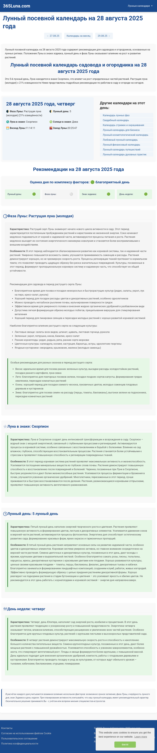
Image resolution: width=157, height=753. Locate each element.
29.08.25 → (104, 35)
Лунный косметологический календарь (125, 134)
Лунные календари (139, 5)
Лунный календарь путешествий (121, 149)
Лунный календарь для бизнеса (121, 130)
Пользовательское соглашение (19, 738)
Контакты (6, 728)
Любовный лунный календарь (120, 139)
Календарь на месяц (78, 35)
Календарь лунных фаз (116, 115)
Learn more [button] (140, 736)
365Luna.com (16, 6)
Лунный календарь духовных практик (124, 154)
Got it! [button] (125, 744)
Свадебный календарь (116, 120)
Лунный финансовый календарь (121, 144)
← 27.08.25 (53, 35)
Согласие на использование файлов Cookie (26, 733)
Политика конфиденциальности (19, 743)
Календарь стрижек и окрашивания (123, 125)
